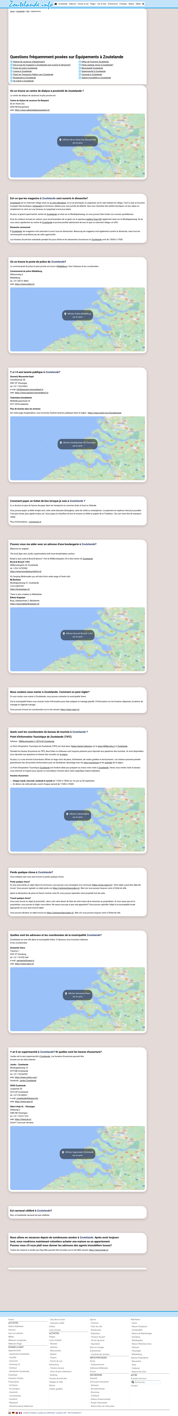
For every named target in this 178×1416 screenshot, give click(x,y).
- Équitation (95, 1333)
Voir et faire (101, 4)
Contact (134, 1386)
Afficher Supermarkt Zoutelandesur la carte (77, 1154)
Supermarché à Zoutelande (94, 71)
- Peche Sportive (97, 1340)
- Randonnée (95, 1330)
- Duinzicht (13, 1392)
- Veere (134, 1323)
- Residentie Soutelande (18, 1371)
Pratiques (123, 4)
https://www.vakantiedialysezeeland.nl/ (32, 110)
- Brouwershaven (97, 1389)
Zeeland (93, 1378)
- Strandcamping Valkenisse (20, 1406)
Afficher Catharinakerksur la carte (77, 815)
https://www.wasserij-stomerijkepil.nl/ (32, 393)
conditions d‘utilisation (30, 1413)
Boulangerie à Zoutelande (24, 78)
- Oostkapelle (136, 1330)
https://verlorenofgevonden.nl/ (66, 888)
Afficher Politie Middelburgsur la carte (77, 315)
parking (93, 219)
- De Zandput (14, 1389)
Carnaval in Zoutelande (92, 74)
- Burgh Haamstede (98, 1403)
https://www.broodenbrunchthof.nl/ (26, 571)
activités (108, 763)
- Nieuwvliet (136, 1361)
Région (131, 4)
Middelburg (62, 266)
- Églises (53, 1354)
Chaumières (13, 1382)
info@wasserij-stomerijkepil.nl (30, 389)
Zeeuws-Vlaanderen (139, 1358)
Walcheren (135, 1319)
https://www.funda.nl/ (98, 1250)
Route (92, 1361)
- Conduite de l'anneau (100, 1354)
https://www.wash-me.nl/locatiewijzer (105, 413)
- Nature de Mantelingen (141, 1333)
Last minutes (55, 1330)
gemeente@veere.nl (25, 960)
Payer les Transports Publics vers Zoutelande (33, 74)
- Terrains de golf (97, 1337)
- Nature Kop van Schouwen (102, 1406)
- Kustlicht (12, 1399)
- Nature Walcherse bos (141, 1344)
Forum (93, 1371)
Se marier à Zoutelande (23, 81)
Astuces (12, 1330)
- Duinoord (13, 1361)
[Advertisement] (158, 72)
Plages (93, 4)
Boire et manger (97, 1347)
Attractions (54, 1364)
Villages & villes (56, 1382)
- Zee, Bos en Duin (57, 1319)
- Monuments (55, 1351)
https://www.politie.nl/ (25, 284)
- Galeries (53, 1347)
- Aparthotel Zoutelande (18, 1354)
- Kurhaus (12, 1368)
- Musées (53, 1344)
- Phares (52, 1358)
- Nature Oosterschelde (100, 1399)
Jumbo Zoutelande (27, 1080)
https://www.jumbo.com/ (26, 1077)
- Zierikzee (94, 1396)
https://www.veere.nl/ (70, 709)
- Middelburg (136, 1354)
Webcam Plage (15, 1344)
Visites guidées (56, 1389)
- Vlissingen (136, 1351)
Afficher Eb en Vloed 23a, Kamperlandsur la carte (77, 141)
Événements (113, 4)
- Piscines (94, 1323)
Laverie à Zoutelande (22, 71)
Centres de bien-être (58, 1378)
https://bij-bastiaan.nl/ (20, 589)
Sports (93, 1319)
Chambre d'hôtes (15, 1378)
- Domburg (135, 1337)
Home (11, 1319)
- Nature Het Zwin (138, 1372)
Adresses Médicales (99, 1368)
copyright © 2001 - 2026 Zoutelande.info (68, 1413)
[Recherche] (143, 4)
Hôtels (52, 1326)
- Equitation (95, 1344)
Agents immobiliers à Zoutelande (96, 78)
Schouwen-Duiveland (99, 1382)
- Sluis (133, 1365)
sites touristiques (91, 763)
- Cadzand (135, 1368)
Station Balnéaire (16, 1326)
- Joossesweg (14, 1396)
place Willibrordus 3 (106, 746)
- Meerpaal (13, 1403)
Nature (52, 1385)
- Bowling (53, 1375)
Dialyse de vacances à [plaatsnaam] (29, 62)
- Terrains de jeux (56, 1368)
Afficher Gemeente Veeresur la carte (77, 995)
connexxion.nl (35, 522)
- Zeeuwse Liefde (56, 1323)
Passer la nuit (83, 4)
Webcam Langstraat (17, 1340)
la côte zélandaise (58, 203)
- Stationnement (97, 1364)
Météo (138, 4)
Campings (12, 1375)
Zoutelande (63, 4)
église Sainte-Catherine (81, 746)
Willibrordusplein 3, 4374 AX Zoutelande (36, 741)
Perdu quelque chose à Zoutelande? (97, 65)
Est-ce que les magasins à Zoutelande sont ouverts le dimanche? (42, 65)
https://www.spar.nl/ (24, 1101)
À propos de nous (138, 1378)
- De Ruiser (13, 1385)
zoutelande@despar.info (27, 1098)
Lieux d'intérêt (55, 1340)
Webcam (72, 4)
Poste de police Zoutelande (25, 68)
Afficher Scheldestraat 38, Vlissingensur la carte (77, 444)
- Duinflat (12, 1357)
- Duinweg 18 (14, 1364)
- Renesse (94, 1385)
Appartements (14, 1350)
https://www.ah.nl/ (23, 1119)
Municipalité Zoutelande (92, 68)
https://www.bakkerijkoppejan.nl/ (25, 604)
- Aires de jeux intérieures (60, 1371)
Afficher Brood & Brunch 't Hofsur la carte (77, 635)
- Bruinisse (94, 1392)
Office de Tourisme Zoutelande (95, 62)
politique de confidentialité (46, 1413)
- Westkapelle (137, 1340)
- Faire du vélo (96, 1326)
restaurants (37, 206)
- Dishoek (135, 1347)
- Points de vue (55, 1361)
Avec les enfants (15, 1333)
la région (64, 754)
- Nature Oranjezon (139, 1326)
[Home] (56, 4)
